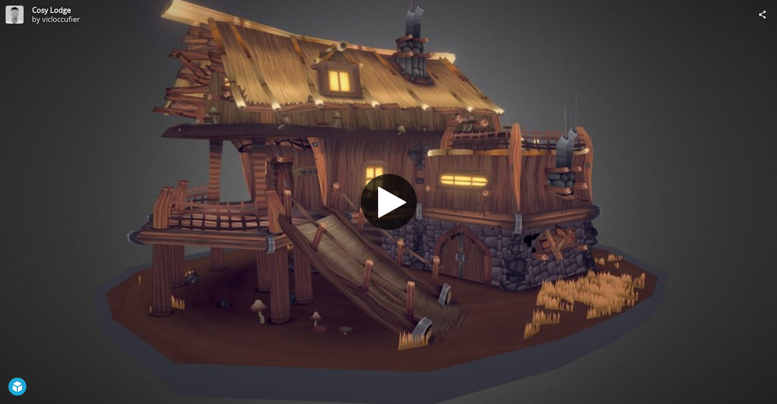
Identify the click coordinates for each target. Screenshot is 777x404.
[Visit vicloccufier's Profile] (15, 15)
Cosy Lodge (51, 10)
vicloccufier (61, 19)
